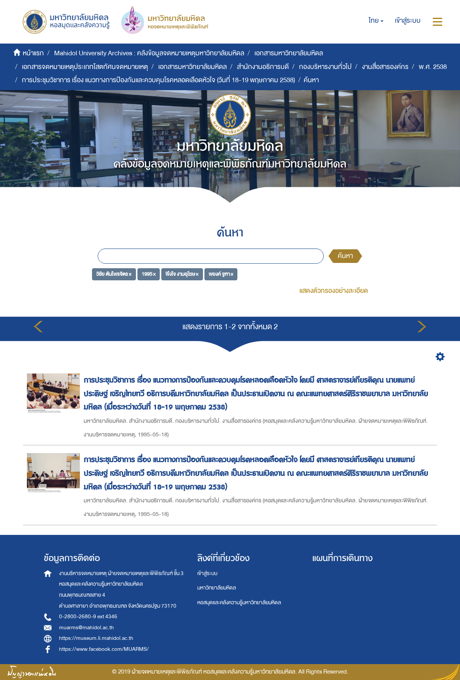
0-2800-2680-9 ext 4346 (88, 616)
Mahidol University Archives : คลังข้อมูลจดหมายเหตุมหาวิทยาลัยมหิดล (149, 53)
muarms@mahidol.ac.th (86, 627)
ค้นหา (345, 256)
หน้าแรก (33, 53)
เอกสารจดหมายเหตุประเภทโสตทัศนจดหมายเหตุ (85, 67)
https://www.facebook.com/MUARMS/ (104, 649)
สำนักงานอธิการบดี (263, 67)
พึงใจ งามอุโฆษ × (181, 273)
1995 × (149, 273)
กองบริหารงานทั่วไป (325, 67)
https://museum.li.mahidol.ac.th (96, 638)
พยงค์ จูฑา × (221, 273)
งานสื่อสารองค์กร (385, 67)
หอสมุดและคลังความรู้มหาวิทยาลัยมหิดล (239, 602)
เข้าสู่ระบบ (207, 573)
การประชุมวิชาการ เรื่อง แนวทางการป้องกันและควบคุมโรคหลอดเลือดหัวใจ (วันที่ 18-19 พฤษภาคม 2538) (158, 80)
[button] (376, 21)
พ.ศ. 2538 (433, 67)
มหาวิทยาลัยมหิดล (216, 587)
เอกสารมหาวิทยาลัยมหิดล (288, 53)
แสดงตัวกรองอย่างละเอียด (333, 291)
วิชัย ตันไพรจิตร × (113, 273)
